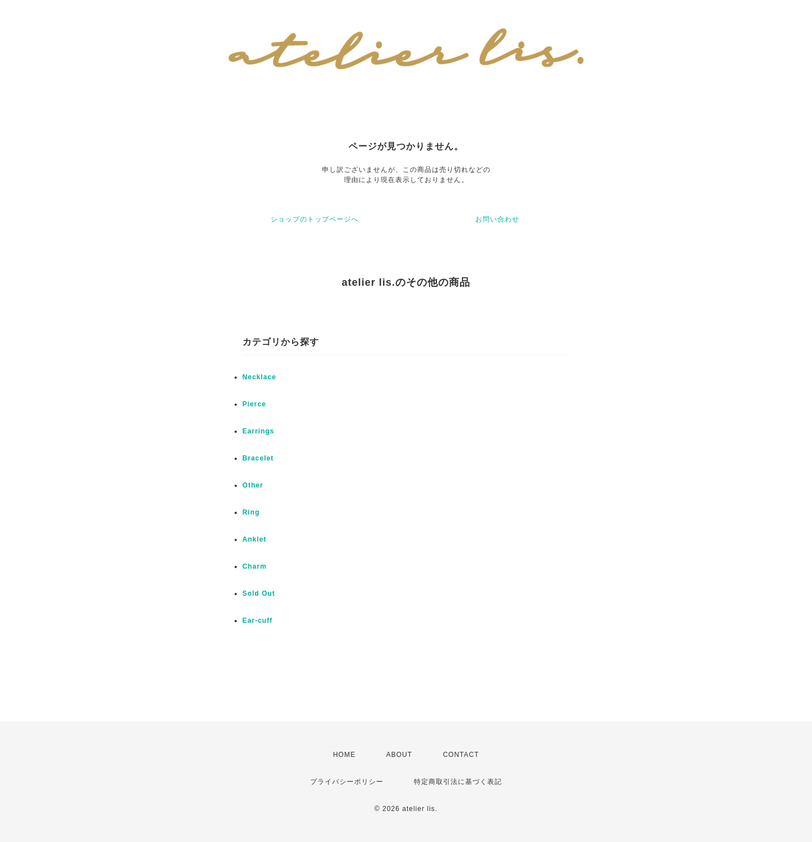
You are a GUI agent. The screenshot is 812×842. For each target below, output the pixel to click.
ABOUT (399, 755)
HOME (344, 755)
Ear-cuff (257, 620)
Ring (251, 512)
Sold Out (258, 593)
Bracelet (257, 458)
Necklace (259, 377)
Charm (254, 566)
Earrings (258, 431)
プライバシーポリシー (346, 782)
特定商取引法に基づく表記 (458, 782)
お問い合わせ (497, 219)
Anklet (254, 539)
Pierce (254, 404)
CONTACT (461, 755)
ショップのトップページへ (315, 219)
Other (252, 485)
